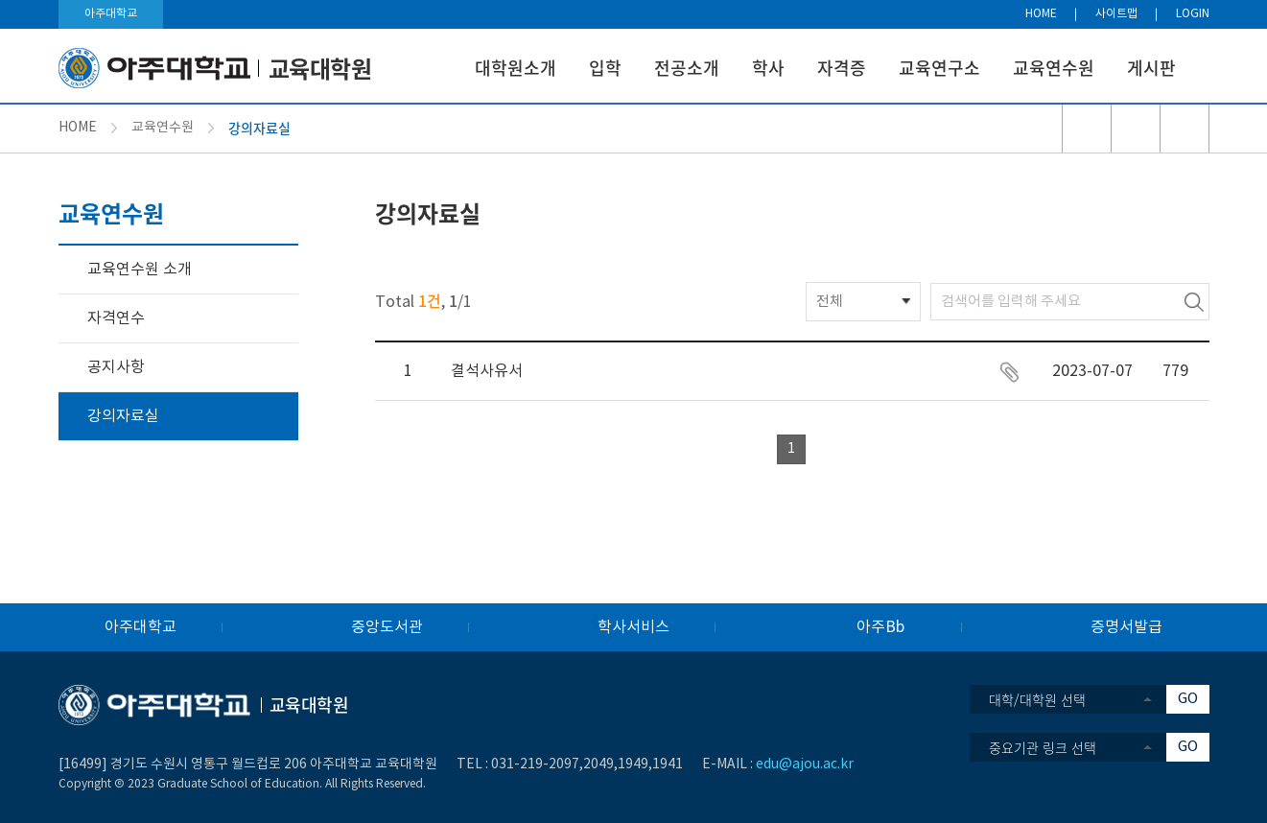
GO (1188, 699)
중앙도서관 (387, 627)
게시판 (1151, 68)
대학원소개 (515, 68)
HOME (1041, 14)
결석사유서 (487, 371)
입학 (605, 68)
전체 (829, 302)
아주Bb (880, 627)
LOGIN (1192, 14)
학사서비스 (633, 627)
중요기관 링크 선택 (1042, 747)
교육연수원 (1053, 68)
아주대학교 (110, 14)
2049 (598, 764)
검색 (1194, 301)
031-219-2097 (535, 764)
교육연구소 (939, 68)
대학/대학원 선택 (1037, 699)
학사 (768, 68)
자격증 (841, 68)
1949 (633, 764)
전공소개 (686, 68)
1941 (667, 764)
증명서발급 (1126, 627)
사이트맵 (1116, 14)
